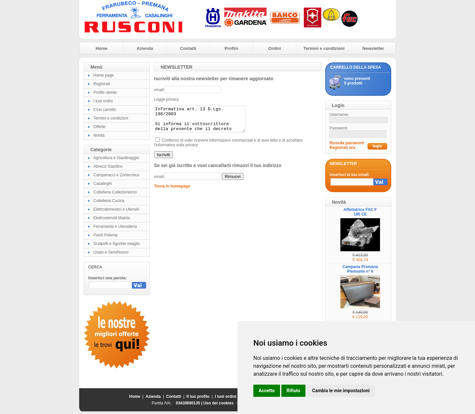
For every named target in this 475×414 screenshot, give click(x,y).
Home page (103, 75)
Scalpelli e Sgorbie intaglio (116, 243)
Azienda (145, 48)
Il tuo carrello (104, 109)
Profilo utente (105, 92)
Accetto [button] (267, 390)
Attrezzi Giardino (108, 166)
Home (102, 48)
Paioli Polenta (105, 235)
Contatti (188, 48)
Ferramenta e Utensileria (115, 226)
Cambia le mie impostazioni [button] (340, 390)
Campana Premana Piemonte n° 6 (360, 269)
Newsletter (373, 48)
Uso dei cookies (219, 403)
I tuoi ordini (103, 101)
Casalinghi (102, 183)
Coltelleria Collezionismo (115, 192)
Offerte (99, 126)
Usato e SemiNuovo (111, 252)
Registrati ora (342, 147)
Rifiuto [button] (294, 390)
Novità (99, 135)
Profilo (231, 48)
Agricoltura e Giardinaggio (116, 157)
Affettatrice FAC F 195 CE (360, 212)
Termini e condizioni (324, 48)
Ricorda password (347, 143)
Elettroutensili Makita (111, 218)
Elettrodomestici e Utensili (116, 209)
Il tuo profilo (198, 396)
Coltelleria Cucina (108, 200)
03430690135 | (189, 403)
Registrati (101, 84)
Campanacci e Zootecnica (116, 175)
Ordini (274, 48)
